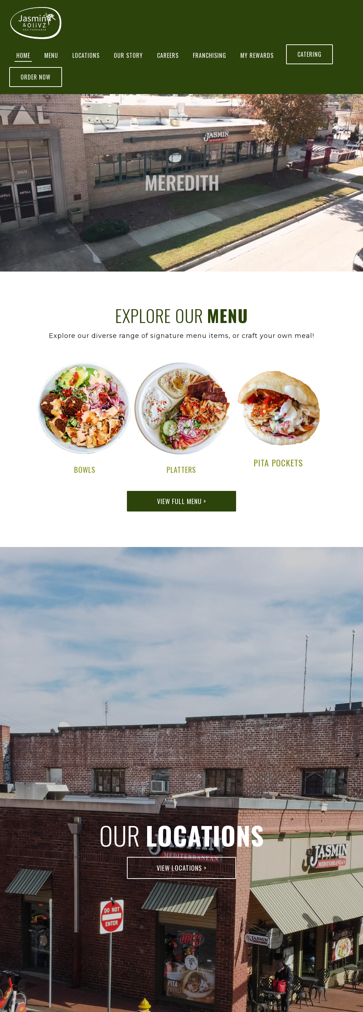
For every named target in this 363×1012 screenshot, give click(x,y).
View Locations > (182, 867)
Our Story (128, 55)
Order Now (36, 77)
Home (23, 55)
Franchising (209, 55)
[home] (35, 23)
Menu (51, 55)
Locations (86, 55)
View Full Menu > (181, 501)
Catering (309, 54)
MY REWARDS (257, 55)
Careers (168, 55)
